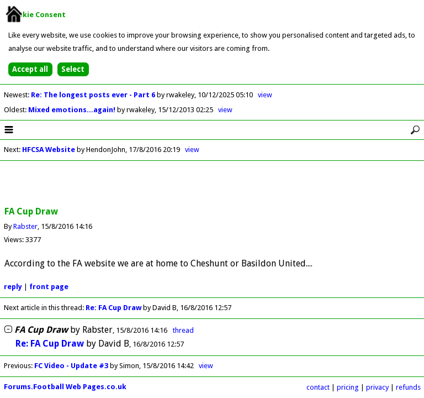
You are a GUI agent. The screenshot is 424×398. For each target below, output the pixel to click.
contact (318, 387)
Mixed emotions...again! (72, 110)
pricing (348, 387)
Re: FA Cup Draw (113, 307)
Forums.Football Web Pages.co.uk (65, 387)
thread (183, 330)
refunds (408, 387)
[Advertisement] (212, 184)
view (265, 95)
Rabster (25, 226)
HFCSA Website (48, 149)
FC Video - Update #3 (71, 366)
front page (48, 286)
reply (13, 286)
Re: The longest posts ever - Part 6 (94, 95)
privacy (377, 387)
